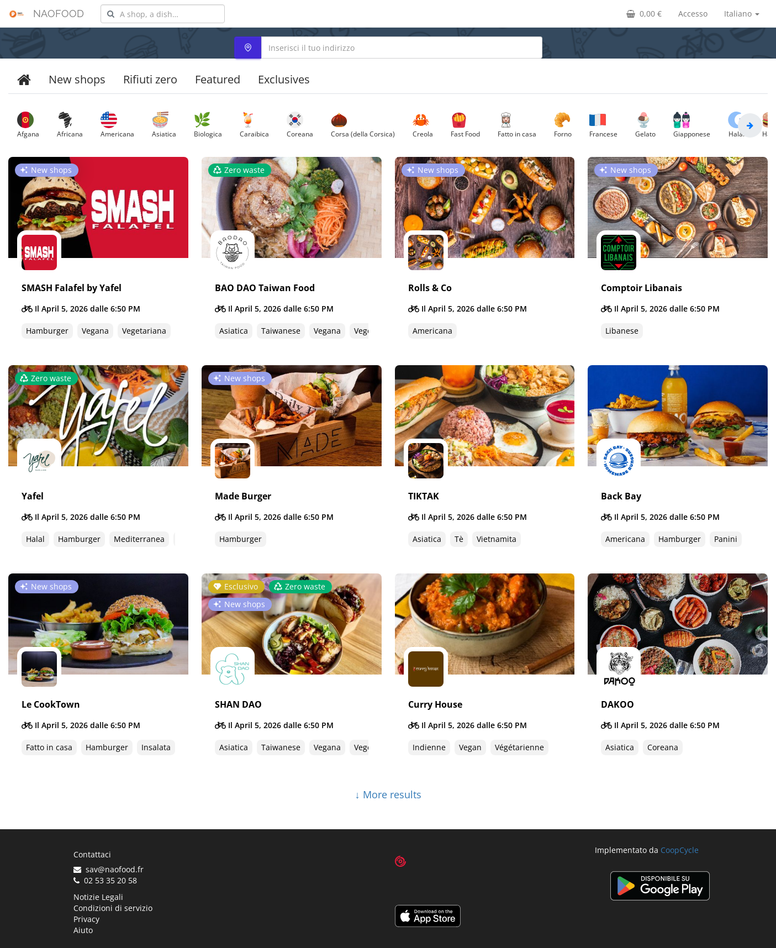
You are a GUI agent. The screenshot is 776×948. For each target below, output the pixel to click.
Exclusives (284, 79)
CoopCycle (680, 850)
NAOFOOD (58, 13)
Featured (217, 79)
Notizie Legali (98, 897)
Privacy (86, 919)
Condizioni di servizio (112, 908)
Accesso (693, 13)
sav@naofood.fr (108, 869)
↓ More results (388, 794)
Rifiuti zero (150, 79)
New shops (77, 79)
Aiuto (83, 930)
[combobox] (163, 13)
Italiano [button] (741, 13)
